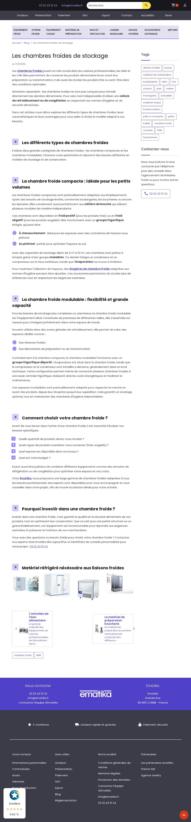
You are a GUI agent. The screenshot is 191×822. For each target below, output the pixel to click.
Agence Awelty (151, 775)
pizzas (168, 67)
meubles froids (23, 655)
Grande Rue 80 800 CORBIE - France (153, 698)
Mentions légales (109, 773)
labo (164, 81)
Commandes (21, 769)
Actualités (147, 15)
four (174, 81)
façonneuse (150, 137)
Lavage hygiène (133, 31)
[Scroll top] (184, 815)
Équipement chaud (53, 31)
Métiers (173, 29)
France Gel (148, 769)
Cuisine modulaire (116, 31)
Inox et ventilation (97, 31)
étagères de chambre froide (89, 269)
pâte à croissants (153, 116)
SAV (85, 15)
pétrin (171, 116)
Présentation (43, 15)
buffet (146, 123)
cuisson (147, 88)
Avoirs (16, 775)
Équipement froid (21, 31)
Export (106, 15)
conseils (148, 130)
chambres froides (30, 71)
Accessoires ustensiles (152, 31)
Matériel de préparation (73, 31)
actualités (166, 95)
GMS (38, 655)
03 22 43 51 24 (48, 5)
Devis (168, 15)
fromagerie (149, 95)
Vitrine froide (36, 31)
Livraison (22, 15)
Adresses (18, 781)
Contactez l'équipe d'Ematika (38, 702)
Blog (26, 42)
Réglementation (66, 800)
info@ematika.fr (72, 5)
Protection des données (114, 780)
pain (159, 88)
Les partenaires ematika (157, 763)
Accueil (16, 42)
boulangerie (150, 81)
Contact (126, 15)
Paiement (64, 15)
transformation (151, 109)
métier (170, 88)
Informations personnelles (29, 763)
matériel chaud (152, 102)
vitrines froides (151, 67)
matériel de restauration (157, 74)
